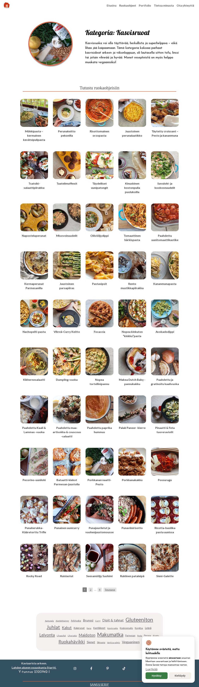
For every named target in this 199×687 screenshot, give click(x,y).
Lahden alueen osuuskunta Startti (34, 667)
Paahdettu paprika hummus (99, 430)
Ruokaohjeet (127, 5)
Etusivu (111, 5)
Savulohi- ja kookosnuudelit (165, 185)
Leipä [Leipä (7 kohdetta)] (148, 627)
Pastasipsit (99, 283)
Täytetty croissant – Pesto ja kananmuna (165, 133)
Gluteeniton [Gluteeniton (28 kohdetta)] (139, 619)
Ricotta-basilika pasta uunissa (165, 530)
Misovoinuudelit (66, 235)
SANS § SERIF (99, 684)
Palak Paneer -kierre (132, 427)
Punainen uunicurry (66, 528)
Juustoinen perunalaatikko (132, 133)
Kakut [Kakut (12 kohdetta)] (67, 627)
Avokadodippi (165, 331)
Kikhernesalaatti (34, 379)
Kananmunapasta (164, 283)
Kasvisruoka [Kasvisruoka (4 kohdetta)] (112, 628)
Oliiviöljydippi (99, 235)
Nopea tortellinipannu (99, 382)
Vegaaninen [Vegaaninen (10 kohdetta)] (131, 642)
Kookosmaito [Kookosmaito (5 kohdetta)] (126, 628)
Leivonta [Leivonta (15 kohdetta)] (47, 634)
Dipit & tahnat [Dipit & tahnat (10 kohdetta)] (113, 620)
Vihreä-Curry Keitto (67, 331)
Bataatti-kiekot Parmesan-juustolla (67, 482)
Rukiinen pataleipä (132, 576)
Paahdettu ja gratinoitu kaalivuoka (165, 382)
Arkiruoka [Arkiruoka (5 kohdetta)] (76, 620)
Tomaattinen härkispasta (132, 238)
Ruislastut (66, 576)
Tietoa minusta (164, 5)
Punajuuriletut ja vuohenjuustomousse (99, 530)
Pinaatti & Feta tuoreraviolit (165, 430)
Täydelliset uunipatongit (99, 185)
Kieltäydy (180, 675)
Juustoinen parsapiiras (66, 286)
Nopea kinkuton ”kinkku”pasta (132, 334)
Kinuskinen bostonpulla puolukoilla (132, 188)
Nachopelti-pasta (34, 331)
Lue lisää (151, 669)
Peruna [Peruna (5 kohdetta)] (147, 635)
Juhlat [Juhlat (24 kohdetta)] (53, 627)
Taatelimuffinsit (66, 183)
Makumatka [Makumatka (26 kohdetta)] (110, 634)
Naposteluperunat (34, 235)
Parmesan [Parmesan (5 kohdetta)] (130, 635)
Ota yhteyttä (185, 5)
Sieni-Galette (165, 576)
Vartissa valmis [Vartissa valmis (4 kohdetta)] (113, 642)
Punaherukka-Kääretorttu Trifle (34, 530)
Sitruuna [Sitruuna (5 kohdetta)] (101, 642)
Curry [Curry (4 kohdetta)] (97, 621)
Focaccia (99, 331)
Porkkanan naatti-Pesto (99, 482)
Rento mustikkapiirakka (132, 286)
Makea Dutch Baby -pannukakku (132, 382)
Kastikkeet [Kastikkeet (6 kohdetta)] (99, 627)
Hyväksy (156, 675)
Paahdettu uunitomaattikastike (164, 238)
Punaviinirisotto (132, 528)
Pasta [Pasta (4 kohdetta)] (139, 635)
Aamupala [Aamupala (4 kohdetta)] (49, 621)
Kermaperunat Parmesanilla (34, 286)
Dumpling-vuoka (67, 379)
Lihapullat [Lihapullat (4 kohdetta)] (61, 635)
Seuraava (110, 589)
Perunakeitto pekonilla (67, 133)
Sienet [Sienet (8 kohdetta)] (91, 642)
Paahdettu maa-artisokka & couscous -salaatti (67, 432)
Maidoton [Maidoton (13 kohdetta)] (87, 635)
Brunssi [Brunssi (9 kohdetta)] (88, 620)
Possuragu (165, 480)
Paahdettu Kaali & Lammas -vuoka (34, 430)
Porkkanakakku (132, 480)
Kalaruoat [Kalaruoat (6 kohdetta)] (79, 627)
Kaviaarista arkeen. (34, 663)
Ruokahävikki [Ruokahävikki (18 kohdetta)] (72, 641)
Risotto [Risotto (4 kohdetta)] (156, 635)
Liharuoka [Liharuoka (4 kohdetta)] (72, 635)
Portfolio (145, 5)
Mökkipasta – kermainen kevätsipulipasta (34, 135)
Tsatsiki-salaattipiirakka (34, 185)
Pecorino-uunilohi (34, 480)
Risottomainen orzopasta (99, 133)
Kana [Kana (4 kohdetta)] (89, 628)
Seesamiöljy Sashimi (99, 576)
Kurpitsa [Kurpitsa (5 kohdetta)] (139, 628)
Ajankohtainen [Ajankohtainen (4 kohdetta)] (62, 621)
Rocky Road (34, 576)
